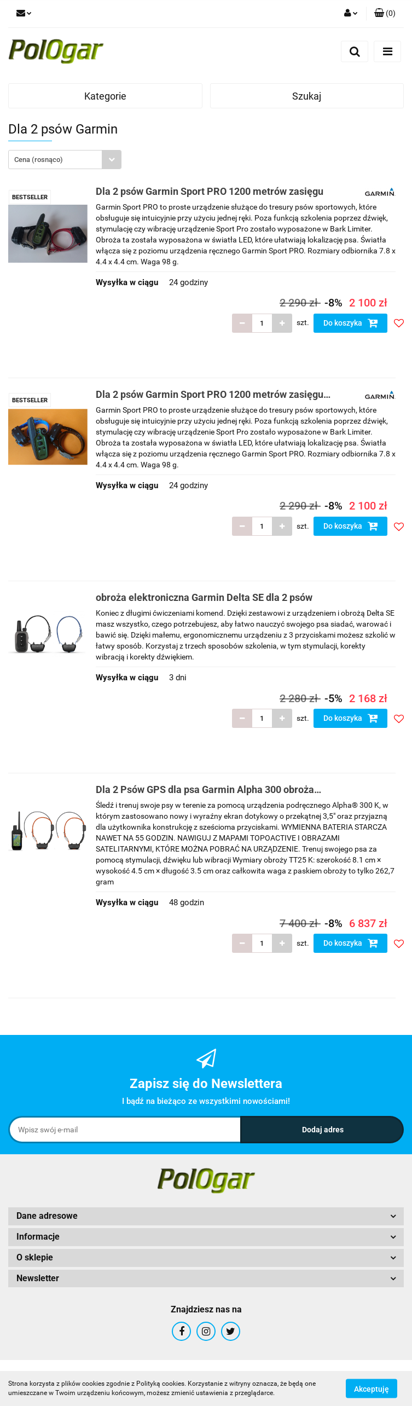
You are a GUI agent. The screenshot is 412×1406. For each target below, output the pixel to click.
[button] (385, 13)
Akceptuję (371, 1388)
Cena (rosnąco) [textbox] (38, 159)
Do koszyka (350, 322)
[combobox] (64, 159)
